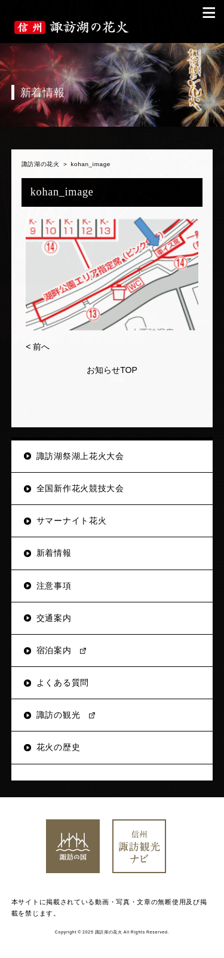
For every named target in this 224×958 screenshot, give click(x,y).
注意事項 (54, 585)
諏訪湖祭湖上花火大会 (80, 456)
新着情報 (54, 553)
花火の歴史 (58, 747)
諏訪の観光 (58, 715)
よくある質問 (62, 682)
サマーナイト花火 (71, 520)
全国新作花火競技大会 (80, 488)
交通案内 (54, 618)
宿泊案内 (54, 650)
